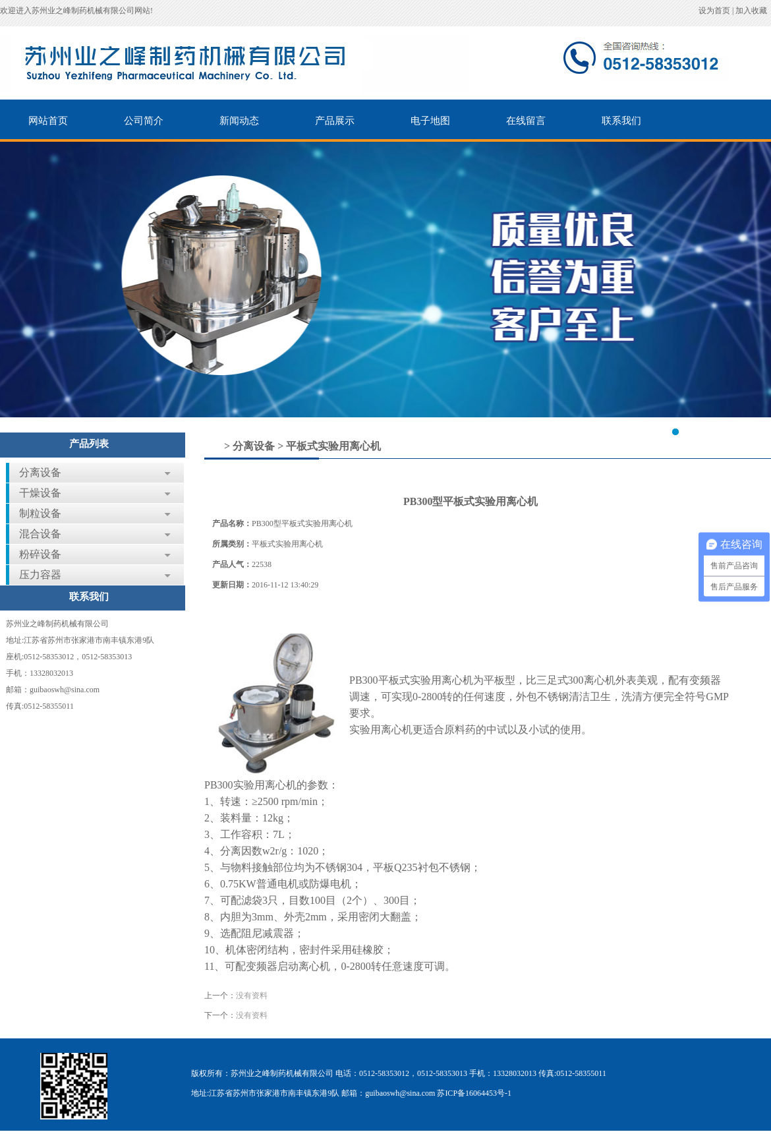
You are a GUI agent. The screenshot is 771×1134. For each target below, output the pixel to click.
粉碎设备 (40, 554)
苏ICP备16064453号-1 (474, 1093)
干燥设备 (40, 492)
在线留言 (526, 120)
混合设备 (40, 533)
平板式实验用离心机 (333, 446)
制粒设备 (40, 513)
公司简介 (143, 120)
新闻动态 (239, 120)
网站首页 (48, 120)
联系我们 (621, 120)
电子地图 (430, 120)
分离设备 (40, 472)
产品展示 (335, 120)
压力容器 (40, 574)
